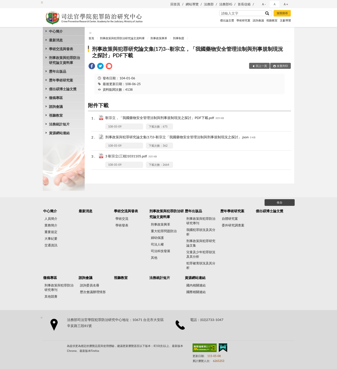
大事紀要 (50, 238)
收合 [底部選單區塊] (279, 202)
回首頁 (175, 4)
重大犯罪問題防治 (164, 231)
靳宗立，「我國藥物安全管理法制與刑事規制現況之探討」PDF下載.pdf (164, 118)
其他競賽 (50, 296)
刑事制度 (178, 38)
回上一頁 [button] (261, 66)
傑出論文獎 (227, 20)
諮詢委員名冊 (89, 285)
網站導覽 (192, 4)
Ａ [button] (274, 4)
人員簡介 (50, 218)
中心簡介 (56, 31)
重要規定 (50, 232)
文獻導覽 (285, 20)
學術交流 (121, 218)
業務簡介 (50, 225)
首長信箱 (244, 4)
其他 (154, 257)
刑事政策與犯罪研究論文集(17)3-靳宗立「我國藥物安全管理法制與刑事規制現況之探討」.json (180, 137)
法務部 (209, 4)
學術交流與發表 (61, 49)
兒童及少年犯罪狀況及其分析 (200, 254)
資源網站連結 (59, 133)
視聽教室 (271, 20)
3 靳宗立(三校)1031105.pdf (131, 156)
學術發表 (121, 225)
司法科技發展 (160, 251)
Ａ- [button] (263, 4)
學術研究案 (243, 20)
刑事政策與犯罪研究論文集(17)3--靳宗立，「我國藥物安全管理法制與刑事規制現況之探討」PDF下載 (187, 52)
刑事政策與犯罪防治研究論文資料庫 (64, 60)
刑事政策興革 (158, 38)
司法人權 (157, 244)
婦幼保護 (157, 237)
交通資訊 (50, 245)
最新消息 (56, 40)
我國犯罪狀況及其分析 (200, 232)
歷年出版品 (57, 71)
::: (42, 2)
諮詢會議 (258, 20)
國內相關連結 (196, 285)
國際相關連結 (196, 292)
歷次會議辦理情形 (93, 292)
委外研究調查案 (233, 225)
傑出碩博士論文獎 (63, 89)
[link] (92, 66)
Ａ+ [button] (285, 4)
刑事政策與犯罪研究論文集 (200, 243)
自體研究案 (230, 218)
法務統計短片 (59, 124)
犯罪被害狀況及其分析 (200, 265)
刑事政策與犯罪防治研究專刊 (200, 221)
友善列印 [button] (282, 66)
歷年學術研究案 (61, 80)
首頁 (91, 38)
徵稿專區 (56, 98)
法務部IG (225, 4)
